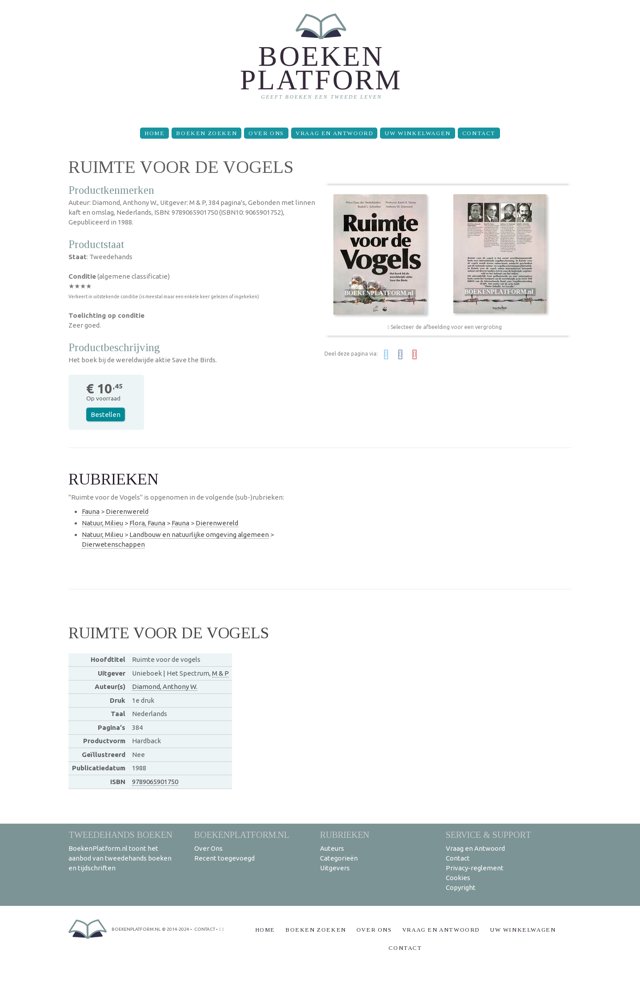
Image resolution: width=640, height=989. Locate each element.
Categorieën (339, 858)
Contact (479, 133)
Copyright (461, 887)
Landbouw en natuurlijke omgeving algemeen (199, 534)
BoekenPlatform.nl (241, 834)
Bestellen (105, 414)
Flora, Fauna (147, 523)
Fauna (91, 511)
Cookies (458, 877)
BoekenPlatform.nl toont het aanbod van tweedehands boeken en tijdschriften (120, 858)
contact (204, 929)
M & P (220, 673)
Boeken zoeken (206, 133)
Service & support (488, 834)
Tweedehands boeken (120, 834)
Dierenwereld (127, 511)
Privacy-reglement (475, 868)
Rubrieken (344, 834)
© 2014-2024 (175, 929)
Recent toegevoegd (224, 858)
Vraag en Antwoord (334, 133)
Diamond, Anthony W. (164, 686)
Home (154, 133)
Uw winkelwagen (417, 133)
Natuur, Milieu (102, 523)
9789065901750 (155, 781)
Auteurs (332, 848)
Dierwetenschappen (113, 544)
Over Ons (266, 133)
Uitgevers (335, 868)
